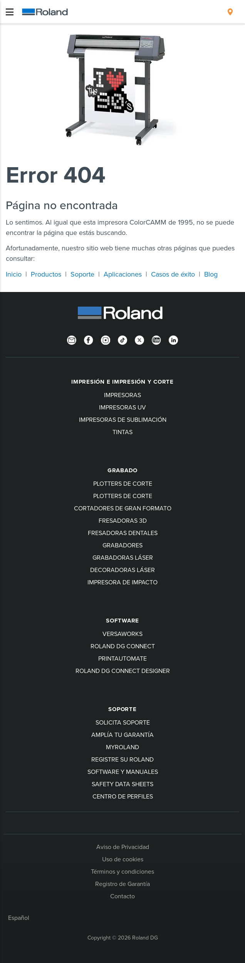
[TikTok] (122, 339)
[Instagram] (105, 339)
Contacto (122, 896)
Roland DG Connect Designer (123, 670)
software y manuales (122, 771)
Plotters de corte (122, 483)
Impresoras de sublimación (122, 419)
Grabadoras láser (122, 557)
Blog (211, 274)
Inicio (14, 274)
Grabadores (122, 545)
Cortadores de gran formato (122, 508)
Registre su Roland (122, 759)
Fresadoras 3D (123, 520)
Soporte (82, 274)
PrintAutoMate (122, 658)
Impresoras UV (122, 407)
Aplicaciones (123, 274)
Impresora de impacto (122, 582)
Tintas (122, 432)
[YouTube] (156, 339)
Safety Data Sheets (122, 784)
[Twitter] (139, 339)
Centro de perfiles (122, 796)
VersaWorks (122, 633)
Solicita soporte (123, 722)
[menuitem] (230, 11)
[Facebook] (88, 339)
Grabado (122, 470)
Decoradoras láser (122, 569)
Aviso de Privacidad (122, 846)
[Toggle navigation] (9, 12)
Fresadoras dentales (123, 532)
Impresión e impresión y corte (122, 381)
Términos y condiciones (122, 871)
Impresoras (122, 395)
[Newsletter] (71, 339)
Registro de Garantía (122, 883)
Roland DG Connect (123, 646)
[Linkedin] (173, 339)
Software (122, 620)
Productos (46, 274)
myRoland (122, 747)
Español (18, 917)
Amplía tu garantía (122, 734)
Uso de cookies (122, 859)
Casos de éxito (173, 274)
